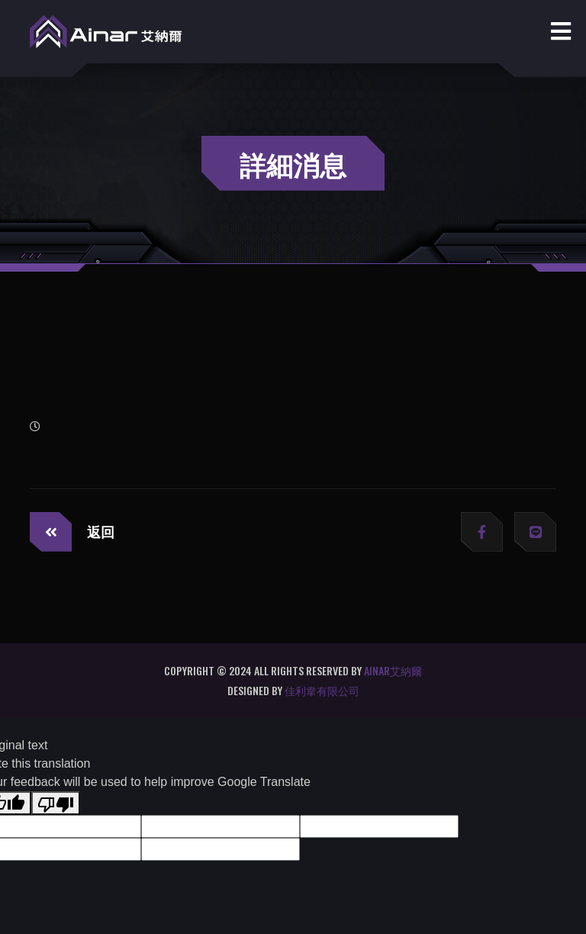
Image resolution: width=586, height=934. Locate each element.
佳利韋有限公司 (322, 690)
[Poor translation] (55, 803)
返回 (72, 532)
